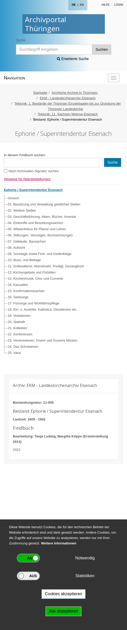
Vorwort (13, 198)
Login (118, 4)
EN (82, 4)
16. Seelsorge (18, 297)
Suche (21, 40)
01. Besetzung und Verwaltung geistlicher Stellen (44, 204)
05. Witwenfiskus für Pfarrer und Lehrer (37, 229)
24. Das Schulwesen (23, 347)
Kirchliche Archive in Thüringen (75, 93)
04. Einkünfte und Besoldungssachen (35, 223)
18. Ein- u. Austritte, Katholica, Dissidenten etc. (42, 309)
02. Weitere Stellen (22, 210)
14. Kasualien (18, 285)
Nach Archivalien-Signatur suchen (34, 171)
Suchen (102, 49)
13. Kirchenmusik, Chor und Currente (35, 278)
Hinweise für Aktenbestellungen (27, 179)
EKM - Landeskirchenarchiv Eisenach (68, 98)
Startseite (40, 93)
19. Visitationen (19, 316)
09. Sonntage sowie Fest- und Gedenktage (39, 254)
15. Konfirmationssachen (26, 291)
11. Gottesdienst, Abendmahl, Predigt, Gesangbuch (46, 266)
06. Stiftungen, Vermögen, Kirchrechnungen (40, 235)
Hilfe (105, 4)
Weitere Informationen (58, 543)
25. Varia (14, 353)
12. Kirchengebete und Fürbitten (32, 272)
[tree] (62, 275)
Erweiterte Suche (73, 59)
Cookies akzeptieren (63, 594)
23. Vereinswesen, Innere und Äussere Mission (43, 340)
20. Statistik (16, 322)
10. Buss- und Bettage (24, 260)
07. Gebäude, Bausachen (27, 241)
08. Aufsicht (16, 248)
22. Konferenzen (20, 334)
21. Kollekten (17, 328)
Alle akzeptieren (63, 611)
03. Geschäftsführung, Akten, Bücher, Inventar (42, 217)
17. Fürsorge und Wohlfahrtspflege (33, 303)
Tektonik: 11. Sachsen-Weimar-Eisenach (68, 114)
